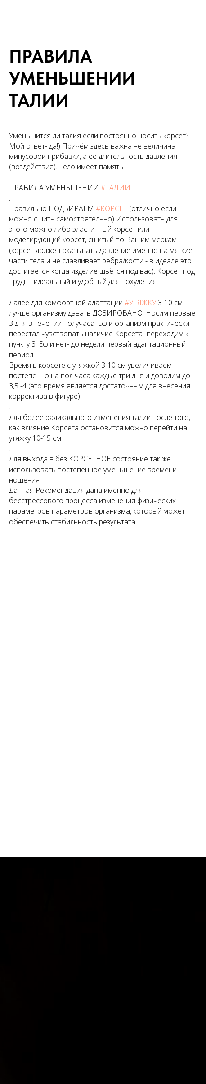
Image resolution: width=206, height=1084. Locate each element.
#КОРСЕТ (111, 208)
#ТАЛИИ (115, 188)
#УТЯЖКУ (140, 302)
